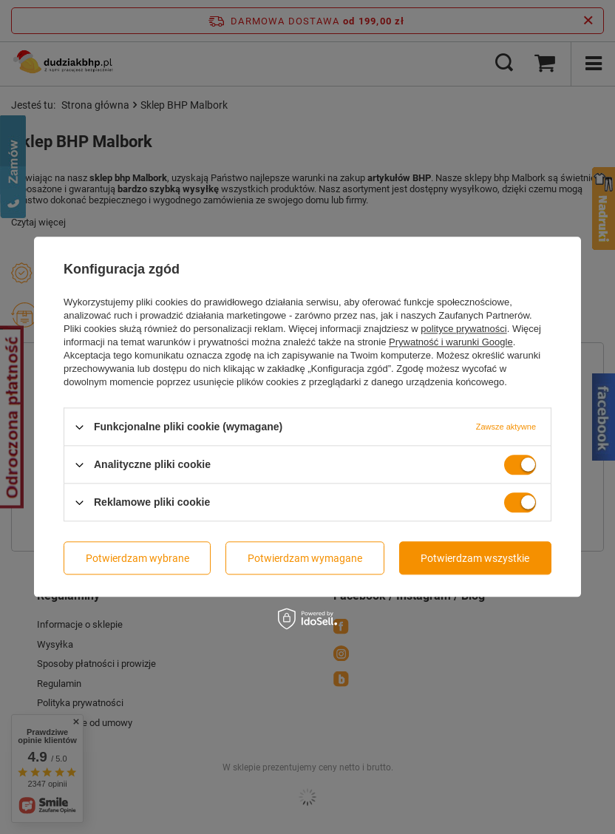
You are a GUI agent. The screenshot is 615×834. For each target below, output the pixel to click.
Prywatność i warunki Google (451, 342)
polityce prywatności (463, 328)
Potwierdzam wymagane (305, 558)
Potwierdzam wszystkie (475, 558)
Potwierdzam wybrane (137, 558)
